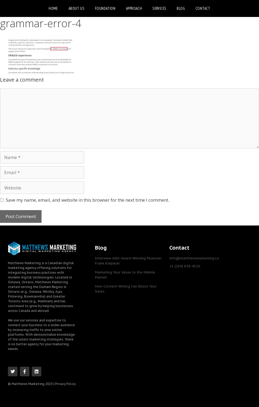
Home (53, 8)
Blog (181, 8)
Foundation (105, 8)
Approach (134, 8)
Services (159, 8)
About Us (76, 8)
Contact (203, 8)
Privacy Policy (65, 384)
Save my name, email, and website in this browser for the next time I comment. (87, 200)
